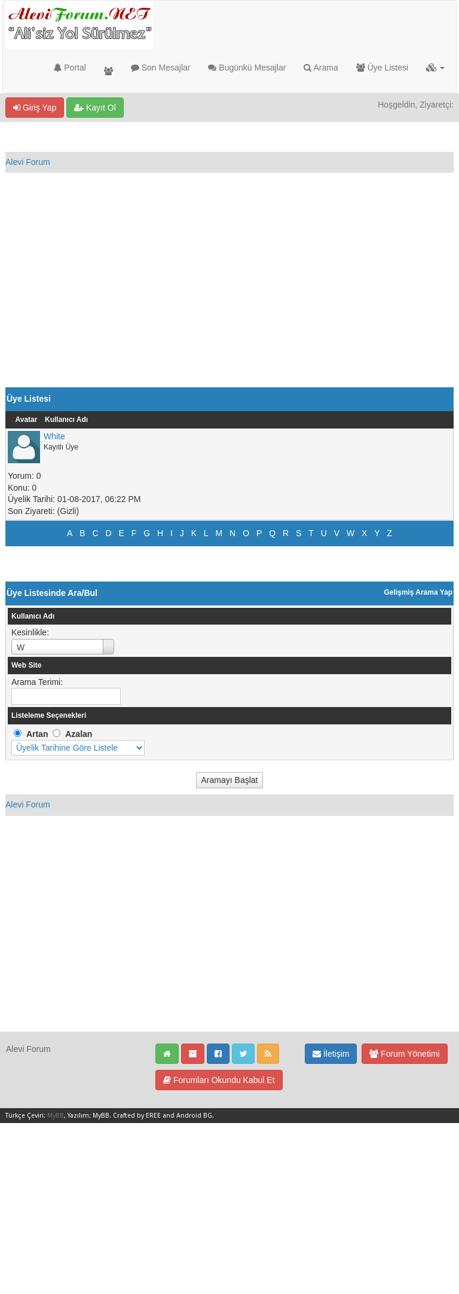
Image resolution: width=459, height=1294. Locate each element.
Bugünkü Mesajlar (247, 67)
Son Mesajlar (161, 67)
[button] (435, 67)
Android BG (194, 1115)
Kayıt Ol (95, 107)
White (54, 436)
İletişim (331, 1054)
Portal (69, 67)
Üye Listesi (382, 67)
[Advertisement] (229, 297)
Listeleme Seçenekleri (48, 715)
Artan (37, 734)
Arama (321, 67)
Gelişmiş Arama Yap (418, 592)
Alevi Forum (27, 162)
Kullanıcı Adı (66, 419)
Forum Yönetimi (404, 1054)
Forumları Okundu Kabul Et (219, 1080)
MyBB (55, 1115)
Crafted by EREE (137, 1115)
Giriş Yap (34, 107)
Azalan (78, 734)
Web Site (26, 665)
